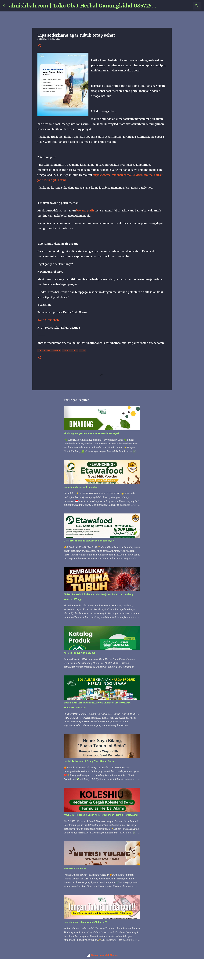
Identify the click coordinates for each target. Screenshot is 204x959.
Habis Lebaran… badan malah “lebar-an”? (85, 922)
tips (82, 350)
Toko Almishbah (48, 320)
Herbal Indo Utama (49, 350)
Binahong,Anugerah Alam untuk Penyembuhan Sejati (91, 433)
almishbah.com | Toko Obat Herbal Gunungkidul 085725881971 (88, 6)
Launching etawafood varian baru (81, 487)
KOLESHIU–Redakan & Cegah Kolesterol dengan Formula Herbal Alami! (101, 815)
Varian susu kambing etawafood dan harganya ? (89, 540)
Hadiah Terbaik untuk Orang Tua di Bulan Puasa (89, 761)
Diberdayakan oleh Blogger (102, 955)
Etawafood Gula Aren (75, 868)
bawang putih (85, 210)
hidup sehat (70, 350)
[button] (39, 45)
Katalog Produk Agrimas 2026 (79, 653)
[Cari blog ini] (184, 6)
